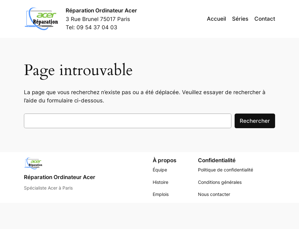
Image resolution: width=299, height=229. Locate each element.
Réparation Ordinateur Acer (101, 10)
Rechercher (255, 121)
